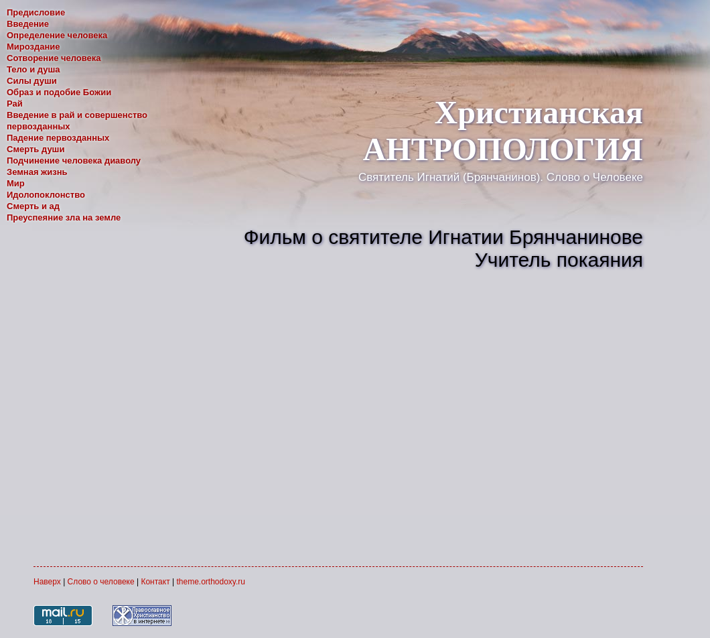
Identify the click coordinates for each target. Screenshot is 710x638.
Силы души (32, 81)
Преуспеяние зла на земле (64, 217)
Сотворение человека (54, 58)
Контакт (155, 581)
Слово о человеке (101, 581)
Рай (15, 104)
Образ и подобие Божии (59, 92)
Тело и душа (33, 69)
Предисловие (36, 12)
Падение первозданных (58, 138)
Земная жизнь (37, 172)
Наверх (47, 581)
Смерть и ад (33, 206)
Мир (16, 183)
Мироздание (33, 47)
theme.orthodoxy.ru (210, 581)
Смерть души (35, 149)
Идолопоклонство (46, 195)
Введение (28, 24)
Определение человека (57, 35)
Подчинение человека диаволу (74, 160)
